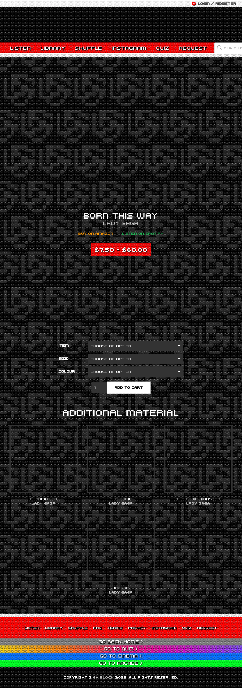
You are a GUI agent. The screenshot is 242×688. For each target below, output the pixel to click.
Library (54, 627)
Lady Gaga (121, 223)
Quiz (187, 627)
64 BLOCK (103, 677)
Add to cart (129, 387)
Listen (32, 627)
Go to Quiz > (121, 649)
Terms (115, 627)
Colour (67, 371)
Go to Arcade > (121, 663)
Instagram (164, 627)
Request (207, 627)
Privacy (137, 627)
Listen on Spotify (143, 233)
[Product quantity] (99, 387)
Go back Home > (121, 642)
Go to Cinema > (121, 656)
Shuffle (78, 627)
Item (64, 345)
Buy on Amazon (95, 233)
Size (63, 358)
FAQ (97, 627)
